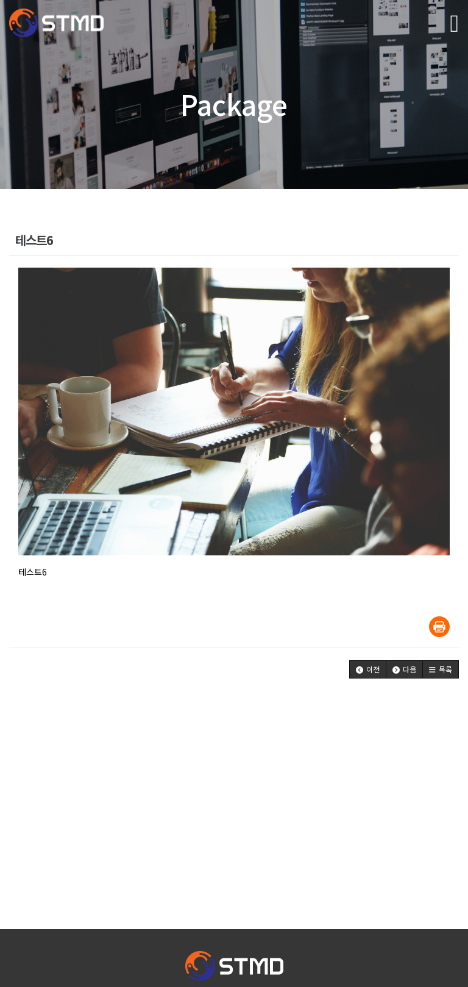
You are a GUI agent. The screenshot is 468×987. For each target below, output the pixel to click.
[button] (367, 669)
